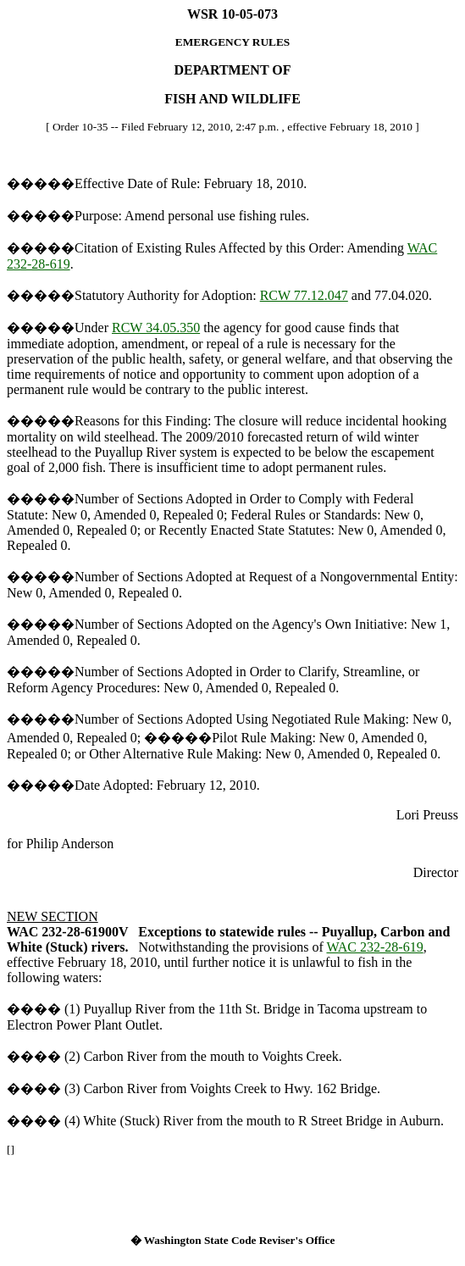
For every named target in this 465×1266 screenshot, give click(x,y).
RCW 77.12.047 (304, 295)
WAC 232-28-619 (374, 947)
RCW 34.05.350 (156, 327)
